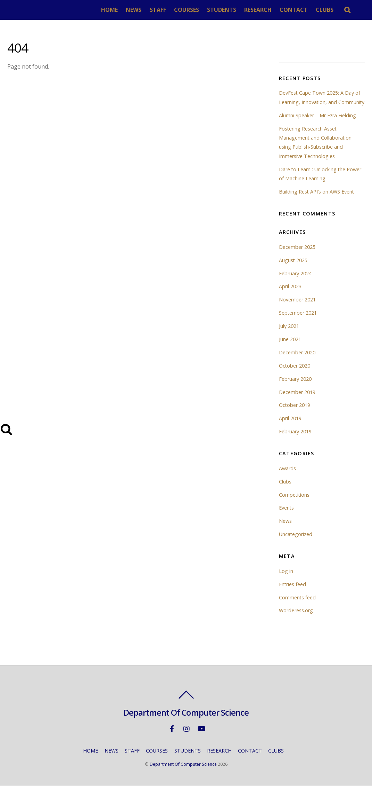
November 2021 (297, 309)
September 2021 (298, 322)
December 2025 (297, 256)
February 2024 (295, 282)
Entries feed (292, 593)
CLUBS (327, 10)
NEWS (135, 10)
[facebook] (172, 737)
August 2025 (293, 269)
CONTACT (295, 10)
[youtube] (201, 737)
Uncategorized (296, 543)
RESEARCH (259, 10)
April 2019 (290, 427)
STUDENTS (223, 10)
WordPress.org (296, 619)
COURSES (188, 10)
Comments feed (297, 606)
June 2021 (290, 348)
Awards (287, 477)
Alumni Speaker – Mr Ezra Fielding (317, 124)
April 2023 (290, 295)
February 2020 (295, 388)
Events (286, 517)
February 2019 (295, 441)
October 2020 (295, 374)
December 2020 (297, 361)
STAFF (159, 10)
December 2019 (297, 401)
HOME (111, 10)
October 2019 (295, 414)
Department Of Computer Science (183, 773)
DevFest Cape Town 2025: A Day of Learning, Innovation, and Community (320, 102)
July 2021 (289, 335)
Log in (286, 580)
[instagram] (186, 737)
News (285, 530)
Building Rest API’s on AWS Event (317, 200)
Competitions (294, 504)
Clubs (285, 490)
